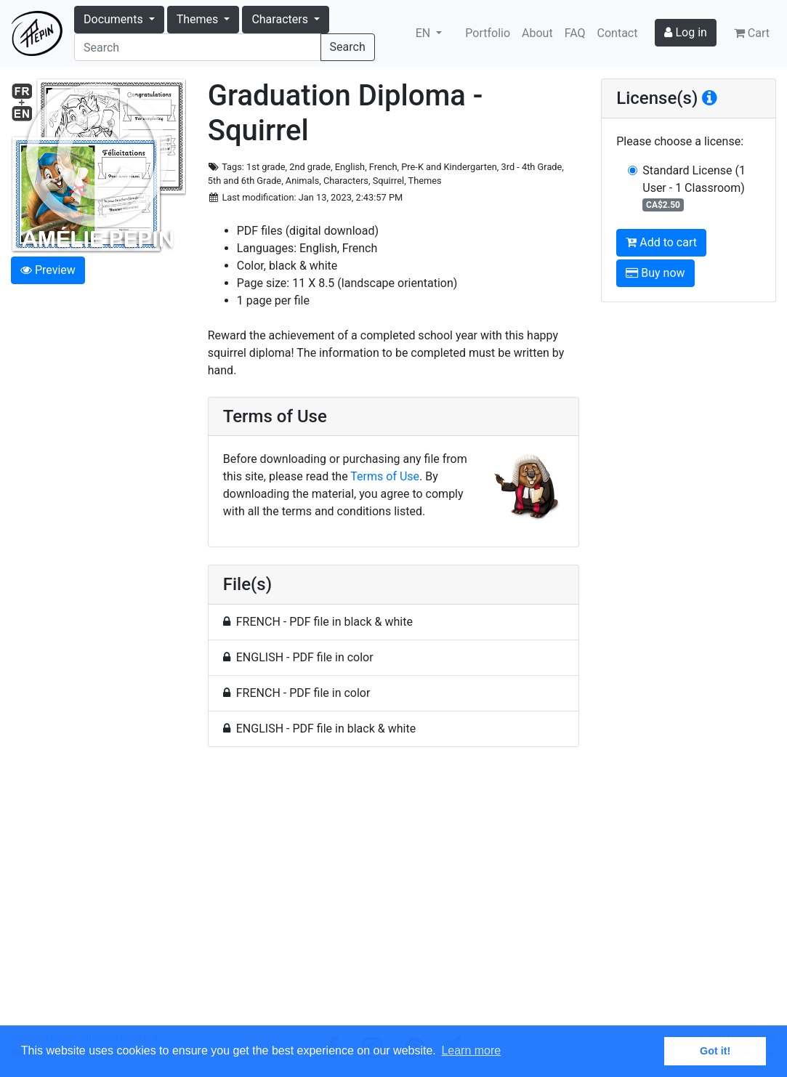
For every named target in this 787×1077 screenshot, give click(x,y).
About (537, 33)
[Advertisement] (394, 895)
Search (348, 47)
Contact (617, 33)
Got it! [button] (715, 1051)
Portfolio (487, 33)
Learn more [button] (471, 1050)
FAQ (575, 33)
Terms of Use (384, 476)
